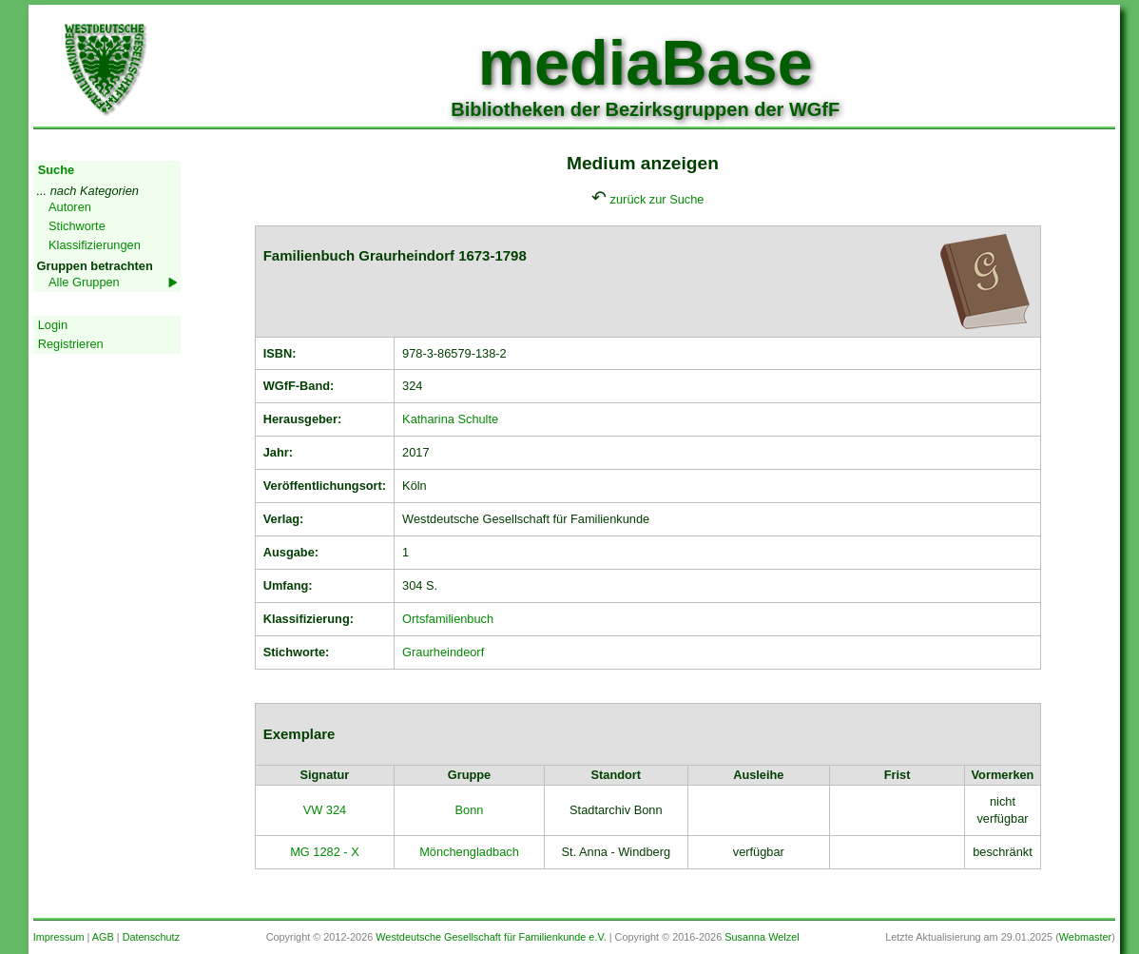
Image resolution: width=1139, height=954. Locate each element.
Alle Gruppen (84, 282)
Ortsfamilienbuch (447, 619)
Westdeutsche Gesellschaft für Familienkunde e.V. (491, 937)
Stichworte (77, 226)
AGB (103, 937)
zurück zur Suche (657, 199)
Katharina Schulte (450, 419)
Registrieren (71, 344)
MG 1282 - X (324, 852)
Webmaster (1085, 937)
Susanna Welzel (761, 937)
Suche (56, 170)
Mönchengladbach (469, 852)
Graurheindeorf (443, 652)
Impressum (59, 937)
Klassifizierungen (94, 245)
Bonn (469, 810)
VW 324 (325, 810)
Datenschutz (151, 937)
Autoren (69, 207)
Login (53, 325)
